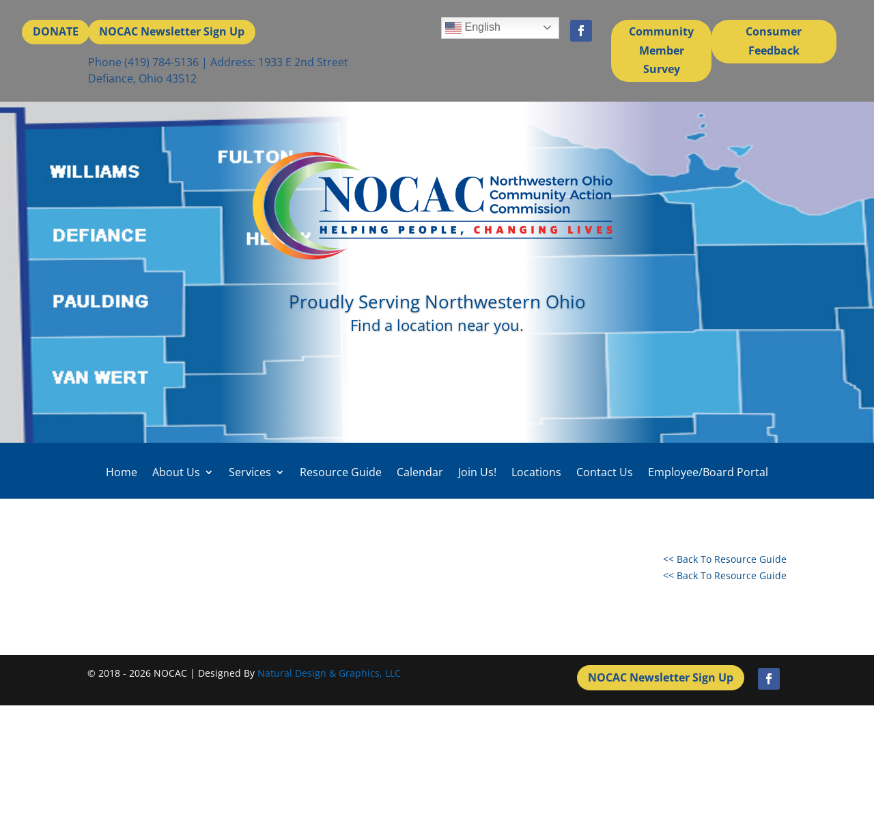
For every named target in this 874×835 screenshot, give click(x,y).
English (473, 28)
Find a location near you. (437, 324)
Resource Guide (341, 472)
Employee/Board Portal (708, 472)
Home (121, 472)
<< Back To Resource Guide (725, 559)
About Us (176, 472)
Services (250, 472)
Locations (536, 472)
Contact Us (604, 472)
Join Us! (477, 472)
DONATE (56, 31)
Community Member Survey (661, 50)
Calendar (420, 472)
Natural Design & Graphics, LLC (329, 672)
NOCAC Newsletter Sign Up (171, 31)
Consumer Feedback (774, 40)
